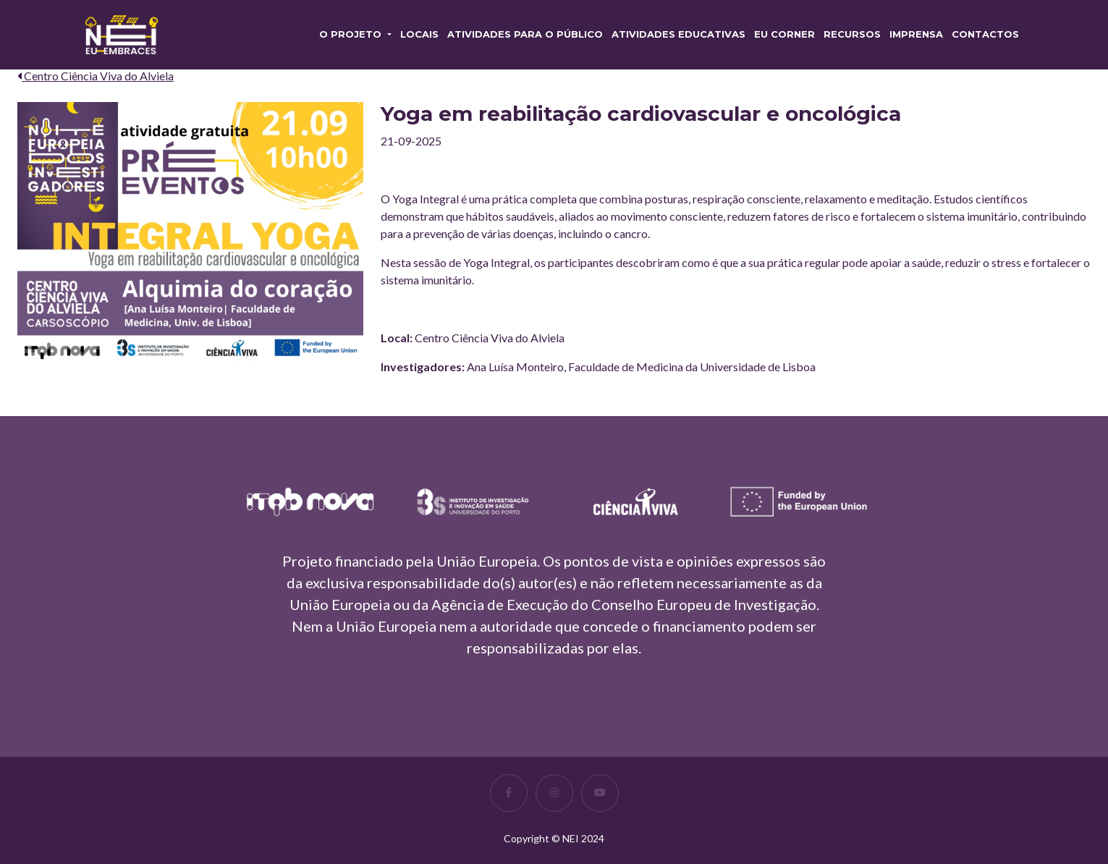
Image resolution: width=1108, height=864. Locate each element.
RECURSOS (852, 34)
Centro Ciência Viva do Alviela (95, 75)
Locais (419, 34)
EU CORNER (784, 34)
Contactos (985, 34)
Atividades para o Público (525, 34)
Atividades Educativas (678, 34)
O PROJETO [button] (351, 34)
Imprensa (916, 34)
